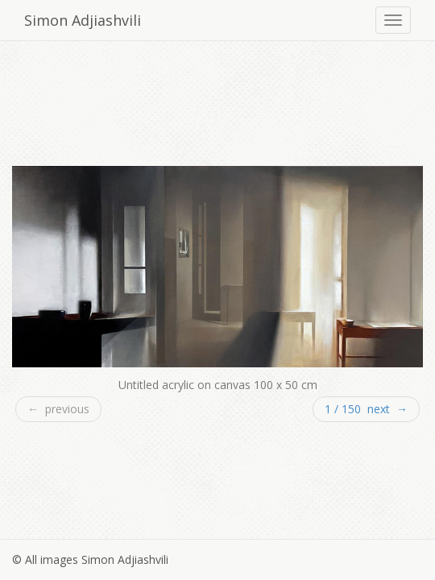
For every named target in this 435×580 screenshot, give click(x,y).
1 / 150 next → (366, 408)
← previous (58, 408)
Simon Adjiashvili (82, 20)
